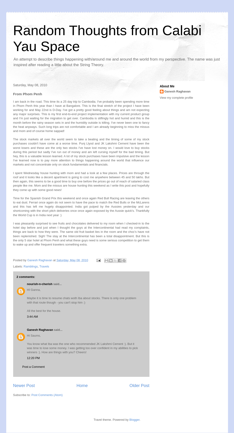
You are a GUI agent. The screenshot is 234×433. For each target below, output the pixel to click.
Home (82, 385)
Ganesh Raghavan (40, 330)
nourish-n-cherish (40, 284)
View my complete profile (176, 97)
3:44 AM (32, 316)
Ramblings (31, 266)
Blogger (134, 419)
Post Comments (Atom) (47, 395)
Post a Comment (33, 367)
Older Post (139, 385)
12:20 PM (33, 358)
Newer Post (24, 385)
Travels (44, 266)
